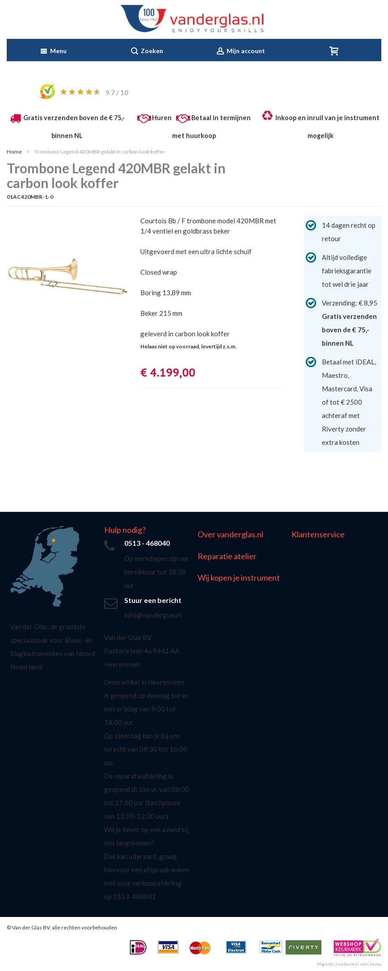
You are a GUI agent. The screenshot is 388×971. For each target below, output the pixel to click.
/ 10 (116, 92)
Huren (162, 117)
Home (14, 151)
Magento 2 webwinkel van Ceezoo (349, 964)
